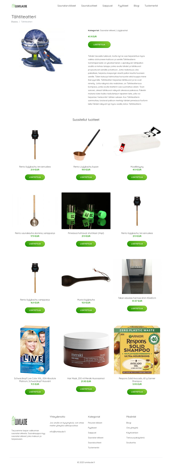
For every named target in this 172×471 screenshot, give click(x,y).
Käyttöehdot (132, 436)
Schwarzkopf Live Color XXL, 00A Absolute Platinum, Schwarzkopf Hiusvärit (35, 384)
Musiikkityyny (137, 170)
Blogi (136, 7)
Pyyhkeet (123, 7)
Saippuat (108, 7)
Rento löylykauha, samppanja (35, 303)
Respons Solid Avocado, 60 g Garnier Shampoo (137, 384)
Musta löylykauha (86, 303)
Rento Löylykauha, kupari (86, 170)
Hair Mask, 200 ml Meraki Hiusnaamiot (86, 382)
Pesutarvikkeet (95, 426)
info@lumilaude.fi (58, 435)
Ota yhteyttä (132, 431)
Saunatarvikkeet (67, 7)
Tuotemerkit (151, 7)
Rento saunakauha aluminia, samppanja (35, 237)
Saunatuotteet (89, 7)
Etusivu (14, 25)
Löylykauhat (122, 34)
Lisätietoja (99, 48)
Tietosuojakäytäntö (135, 441)
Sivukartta (131, 446)
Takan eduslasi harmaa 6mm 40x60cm (137, 302)
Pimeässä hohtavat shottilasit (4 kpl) (86, 237)
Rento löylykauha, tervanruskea (35, 170)
